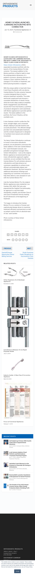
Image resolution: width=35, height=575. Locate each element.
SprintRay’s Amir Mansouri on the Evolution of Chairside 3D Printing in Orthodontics (20, 465)
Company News (21, 446)
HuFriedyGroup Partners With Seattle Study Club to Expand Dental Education (20, 442)
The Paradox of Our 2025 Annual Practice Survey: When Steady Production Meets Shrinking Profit (19, 486)
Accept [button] (17, 571)
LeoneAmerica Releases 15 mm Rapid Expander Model (15, 350)
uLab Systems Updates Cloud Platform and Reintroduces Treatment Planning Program (18, 454)
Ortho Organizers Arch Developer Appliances (14, 280)
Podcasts (19, 489)
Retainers (23, 457)
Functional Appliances (21, 30)
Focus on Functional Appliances (14, 421)
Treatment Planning (14, 458)
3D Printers (19, 468)
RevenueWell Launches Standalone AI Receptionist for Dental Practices (19, 475)
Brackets (25, 468)
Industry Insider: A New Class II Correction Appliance (17, 375)
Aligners (19, 457)
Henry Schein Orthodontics (12, 65)
